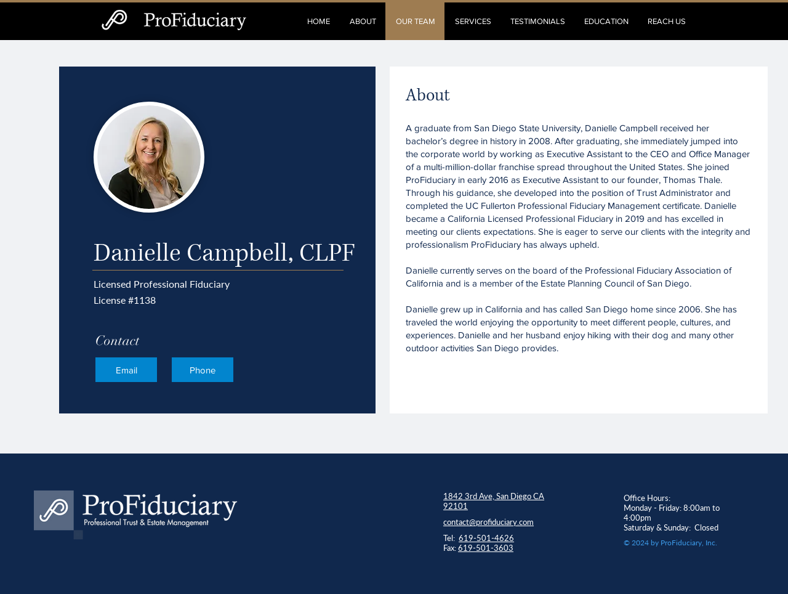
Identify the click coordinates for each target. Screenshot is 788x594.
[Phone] (202, 369)
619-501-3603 (485, 548)
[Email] (126, 369)
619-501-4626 (486, 538)
